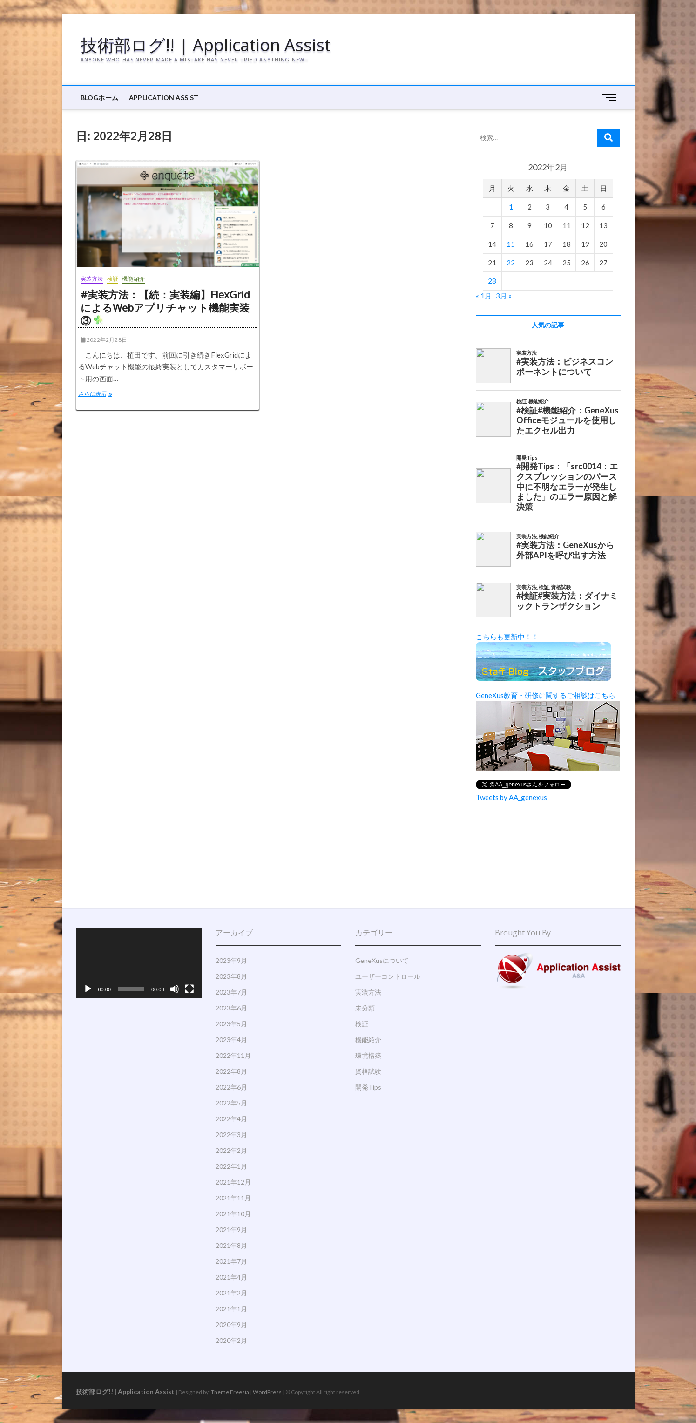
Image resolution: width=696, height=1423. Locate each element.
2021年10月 (233, 1214)
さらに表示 (101, 394)
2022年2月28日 (104, 339)
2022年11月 (233, 1055)
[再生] (88, 989)
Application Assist (164, 98)
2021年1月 (231, 1309)
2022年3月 (231, 1134)
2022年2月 (231, 1150)
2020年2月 (231, 1340)
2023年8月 (231, 976)
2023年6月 (231, 1008)
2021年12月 (233, 1182)
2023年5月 (231, 1024)
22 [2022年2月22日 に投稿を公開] (511, 262)
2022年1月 (231, 1166)
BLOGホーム (99, 98)
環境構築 (368, 1055)
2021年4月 (231, 1277)
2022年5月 (231, 1103)
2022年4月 (231, 1119)
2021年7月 (231, 1261)
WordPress (267, 1392)
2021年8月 (231, 1245)
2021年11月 (233, 1198)
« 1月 (484, 295)
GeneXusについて (382, 960)
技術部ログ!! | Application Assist (206, 45)
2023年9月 (231, 960)
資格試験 (368, 1071)
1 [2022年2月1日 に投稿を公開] (511, 207)
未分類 (365, 1008)
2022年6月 (231, 1087)
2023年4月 (231, 1040)
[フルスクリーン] (189, 989)
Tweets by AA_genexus (511, 797)
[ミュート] (174, 989)
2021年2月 (231, 1293)
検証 (112, 278)
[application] (139, 963)
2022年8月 (231, 1071)
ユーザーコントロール (387, 976)
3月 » (504, 295)
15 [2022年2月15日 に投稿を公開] (511, 244)
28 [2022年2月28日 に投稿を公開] (492, 281)
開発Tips (368, 1087)
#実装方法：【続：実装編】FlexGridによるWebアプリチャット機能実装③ (165, 307)
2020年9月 (231, 1324)
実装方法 (92, 278)
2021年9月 (231, 1229)
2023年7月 (231, 992)
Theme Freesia (230, 1392)
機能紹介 (133, 278)
